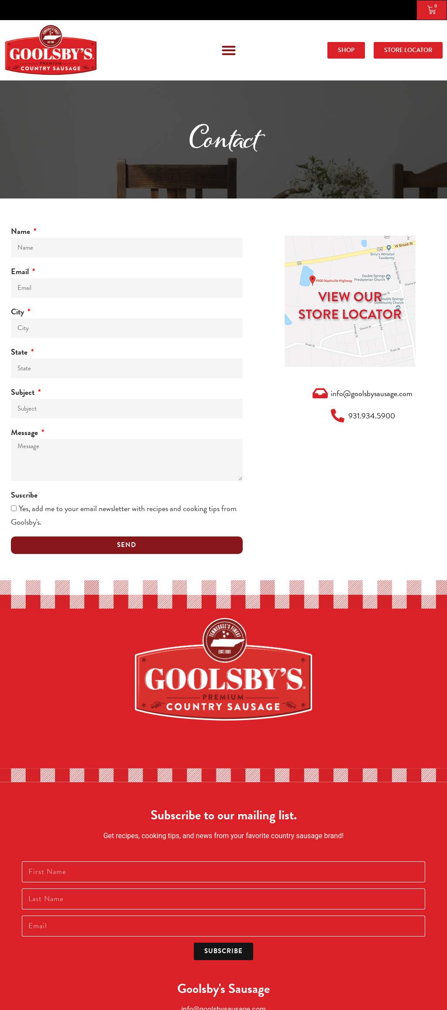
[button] (228, 50)
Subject (23, 392)
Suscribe (24, 495)
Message (25, 432)
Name (21, 231)
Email (21, 271)
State (20, 352)
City (18, 311)
